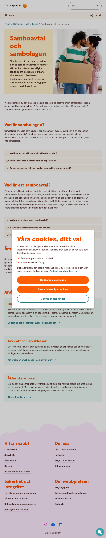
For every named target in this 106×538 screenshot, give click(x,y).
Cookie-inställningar (53, 298)
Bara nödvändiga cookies (53, 289)
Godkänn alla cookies (53, 280)
